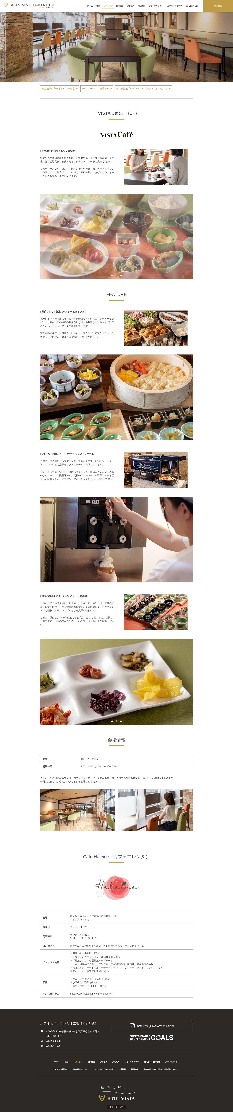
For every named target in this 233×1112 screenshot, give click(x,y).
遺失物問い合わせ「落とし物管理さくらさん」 (161, 1069)
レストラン (108, 6)
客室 (98, 6)
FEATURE (87, 88)
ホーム (89, 6)
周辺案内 (141, 6)
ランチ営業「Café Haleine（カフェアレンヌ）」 (142, 88)
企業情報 (122, 1069)
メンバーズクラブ (172, 1062)
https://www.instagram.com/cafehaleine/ (91, 993)
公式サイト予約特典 (174, 6)
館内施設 (119, 6)
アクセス (130, 6)
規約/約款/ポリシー (79, 1069)
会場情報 (104, 88)
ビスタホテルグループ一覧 (102, 1069)
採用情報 (134, 1069)
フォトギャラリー (156, 6)
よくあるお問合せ (60, 1069)
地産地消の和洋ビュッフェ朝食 (58, 88)
